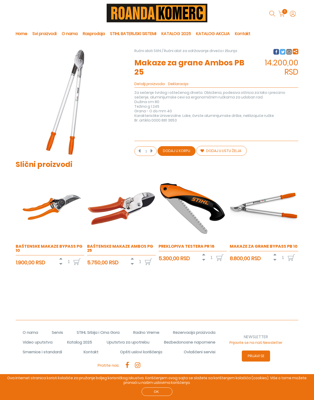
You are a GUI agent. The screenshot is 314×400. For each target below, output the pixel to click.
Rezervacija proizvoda (194, 332)
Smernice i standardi (42, 352)
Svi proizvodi (44, 34)
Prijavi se (256, 355)
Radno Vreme (146, 332)
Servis (57, 332)
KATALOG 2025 (176, 34)
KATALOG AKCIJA (213, 34)
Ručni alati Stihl (147, 50)
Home (21, 34)
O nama (70, 34)
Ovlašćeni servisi (199, 352)
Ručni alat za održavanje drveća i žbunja (200, 50)
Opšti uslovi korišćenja (141, 352)
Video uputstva (37, 342)
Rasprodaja (94, 34)
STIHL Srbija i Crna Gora (98, 332)
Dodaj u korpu (176, 150)
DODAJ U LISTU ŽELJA (220, 150)
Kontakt (242, 34)
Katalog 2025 (79, 342)
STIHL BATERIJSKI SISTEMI (133, 34)
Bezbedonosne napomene (189, 342)
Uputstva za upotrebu (128, 342)
